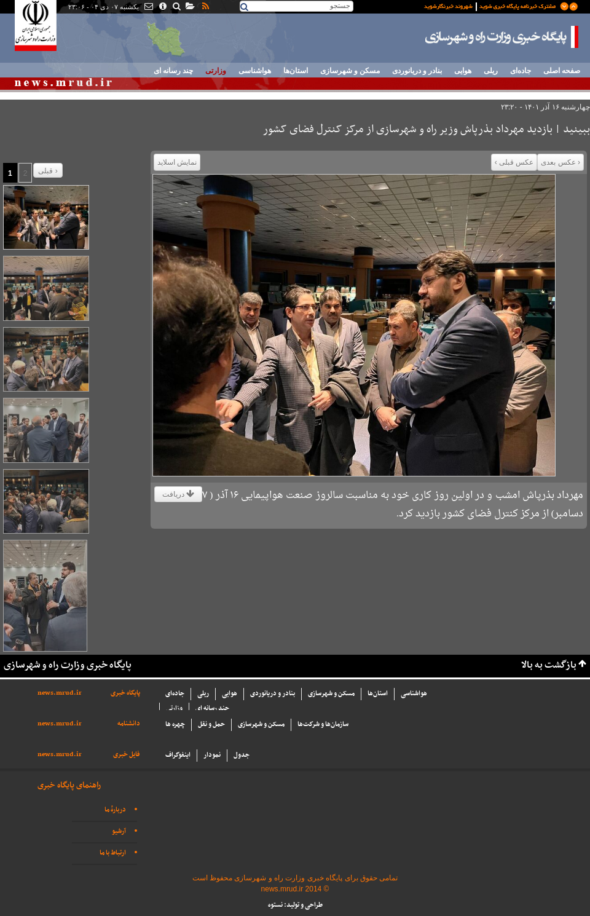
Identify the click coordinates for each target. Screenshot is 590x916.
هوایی (462, 70)
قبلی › (47, 171)
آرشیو (119, 831)
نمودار (212, 755)
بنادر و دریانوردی (417, 70)
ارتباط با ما (113, 853)
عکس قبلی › (514, 162)
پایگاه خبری (125, 693)
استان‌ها (295, 70)
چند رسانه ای (173, 70)
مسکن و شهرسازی (350, 70)
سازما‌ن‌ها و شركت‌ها (322, 724)
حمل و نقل (211, 724)
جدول (242, 755)
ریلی (491, 70)
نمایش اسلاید (177, 162)
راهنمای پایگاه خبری (69, 785)
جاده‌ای (520, 70)
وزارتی (215, 70)
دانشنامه (128, 724)
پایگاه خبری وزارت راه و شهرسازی (502, 37)
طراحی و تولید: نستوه (295, 905)
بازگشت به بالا (548, 665)
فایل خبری (126, 754)
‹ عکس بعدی (560, 162)
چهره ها (175, 724)
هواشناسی (254, 70)
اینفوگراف (178, 755)
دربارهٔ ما (115, 810)
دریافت (178, 494)
